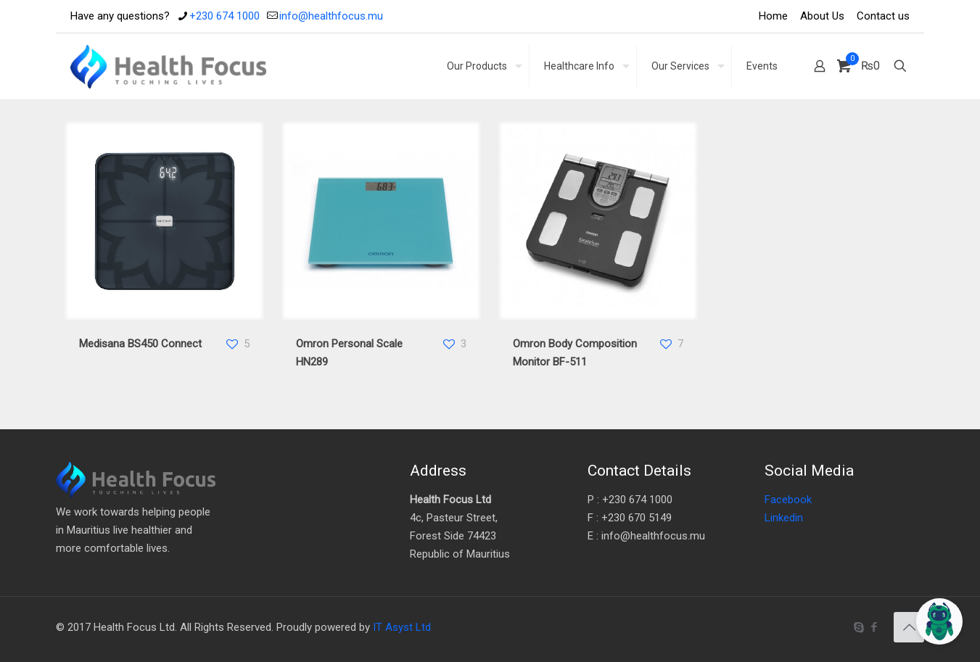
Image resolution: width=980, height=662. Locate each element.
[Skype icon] (858, 627)
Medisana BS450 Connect (140, 343)
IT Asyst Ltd (402, 627)
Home (773, 15)
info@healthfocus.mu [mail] (331, 15)
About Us (822, 15)
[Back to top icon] (909, 627)
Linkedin (784, 517)
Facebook (788, 499)
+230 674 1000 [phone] (224, 15)
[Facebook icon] (873, 627)
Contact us (883, 15)
